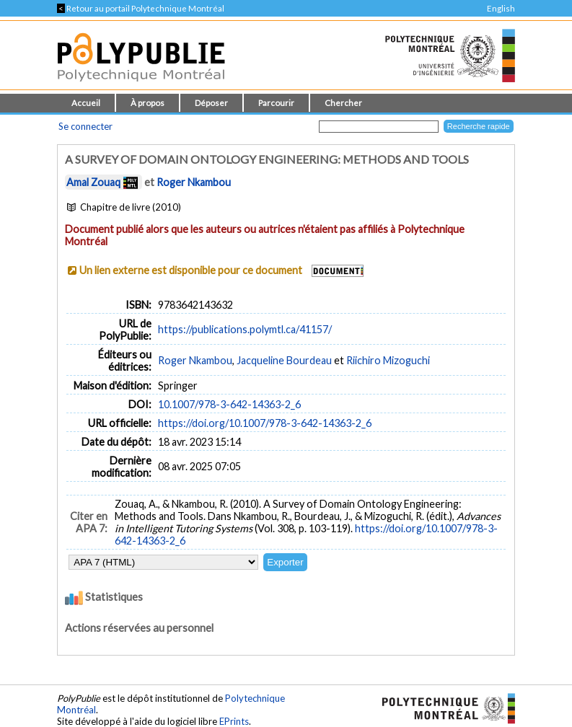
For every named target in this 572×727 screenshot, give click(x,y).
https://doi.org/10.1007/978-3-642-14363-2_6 (264, 423)
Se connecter (85, 126)
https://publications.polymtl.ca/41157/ (245, 329)
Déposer (211, 102)
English (501, 8)
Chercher (343, 102)
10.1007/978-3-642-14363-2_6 (229, 404)
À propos (147, 102)
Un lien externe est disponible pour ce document (190, 270)
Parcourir (276, 102)
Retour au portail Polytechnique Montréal (140, 8)
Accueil (85, 102)
